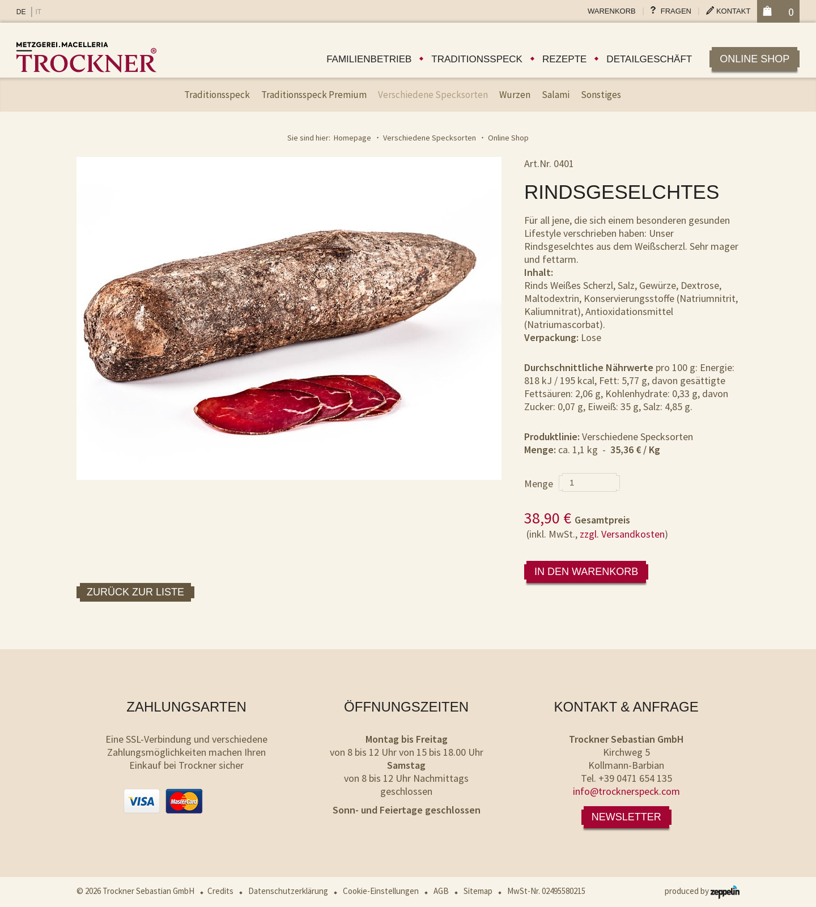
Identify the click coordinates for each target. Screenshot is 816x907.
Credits (220, 890)
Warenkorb (612, 11)
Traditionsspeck (476, 59)
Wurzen (514, 94)
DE (21, 12)
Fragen (676, 11)
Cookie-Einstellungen (381, 890)
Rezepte (564, 59)
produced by (702, 890)
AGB (441, 890)
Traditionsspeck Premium (314, 94)
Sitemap (478, 890)
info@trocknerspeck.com (626, 791)
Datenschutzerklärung (288, 890)
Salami (556, 94)
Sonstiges (601, 94)
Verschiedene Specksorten (433, 94)
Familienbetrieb (368, 59)
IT (38, 12)
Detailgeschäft (649, 59)
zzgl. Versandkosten (622, 533)
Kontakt (733, 11)
